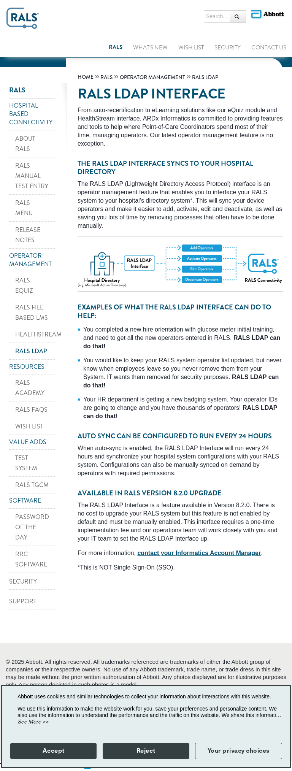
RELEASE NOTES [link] (27, 234)
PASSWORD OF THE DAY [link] (32, 527)
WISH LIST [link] (191, 47)
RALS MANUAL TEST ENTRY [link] (31, 175)
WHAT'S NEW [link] (150, 47)
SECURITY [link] (227, 47)
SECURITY (23, 581)
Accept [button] (54, 751)
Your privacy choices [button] (239, 751)
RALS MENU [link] (24, 207)
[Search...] (238, 16)
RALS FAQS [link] (31, 409)
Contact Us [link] (268, 47)
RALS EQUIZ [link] (24, 285)
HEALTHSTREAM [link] (35, 334)
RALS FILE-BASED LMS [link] (31, 312)
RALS (17, 90)
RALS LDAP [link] (31, 351)
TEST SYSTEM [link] (26, 463)
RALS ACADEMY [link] (29, 387)
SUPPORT (22, 601)
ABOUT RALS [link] (25, 143)
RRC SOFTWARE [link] (31, 559)
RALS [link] (115, 47)
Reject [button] (146, 751)
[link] (86, 77)
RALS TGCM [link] (32, 485)
